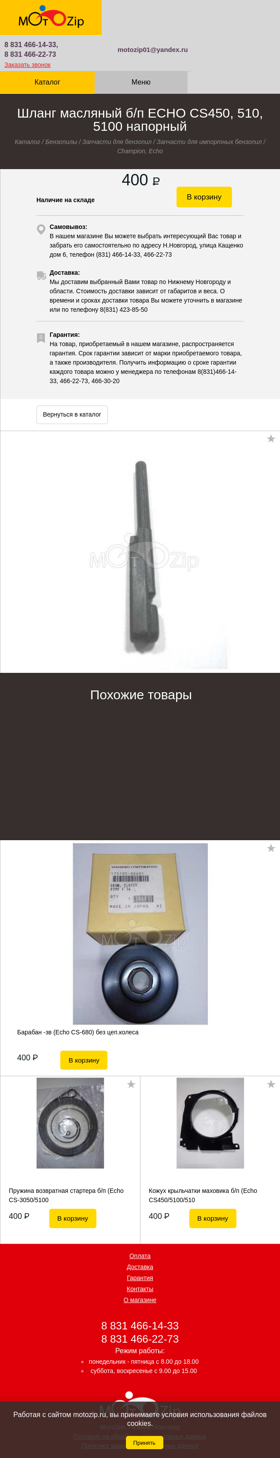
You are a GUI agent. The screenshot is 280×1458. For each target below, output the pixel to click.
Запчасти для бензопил (116, 106)
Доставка (140, 1226)
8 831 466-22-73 (122, 18)
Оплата (140, 1215)
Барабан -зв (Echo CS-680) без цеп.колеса (78, 996)
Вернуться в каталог (72, 378)
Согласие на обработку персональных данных (140, 1396)
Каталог (46, 46)
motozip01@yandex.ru (240, 14)
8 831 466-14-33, (124, 9)
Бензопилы (61, 106)
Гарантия (140, 1237)
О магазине (140, 1259)
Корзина (233, 41)
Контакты (140, 1248)
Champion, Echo (140, 115)
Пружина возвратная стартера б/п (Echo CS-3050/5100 (66, 1155)
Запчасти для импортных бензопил (209, 106)
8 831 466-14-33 (140, 1285)
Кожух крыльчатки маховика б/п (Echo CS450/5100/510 (203, 1155)
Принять (144, 1443)
